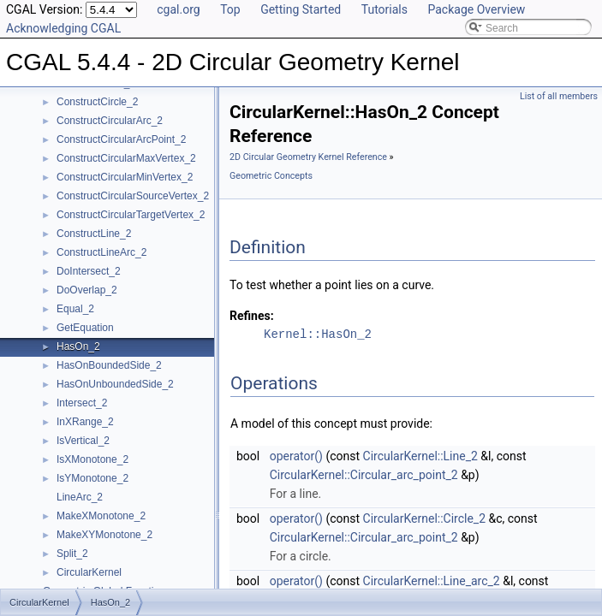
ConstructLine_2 (94, 234)
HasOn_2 (78, 346)
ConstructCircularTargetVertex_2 (131, 215)
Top (230, 9)
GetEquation (85, 328)
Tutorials (384, 9)
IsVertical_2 (83, 441)
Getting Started (300, 9)
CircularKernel (89, 572)
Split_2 (72, 554)
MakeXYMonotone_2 (104, 535)
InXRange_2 (85, 422)
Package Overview (476, 9)
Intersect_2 (82, 403)
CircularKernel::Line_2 (420, 456)
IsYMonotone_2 (92, 478)
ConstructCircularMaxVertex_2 (126, 158)
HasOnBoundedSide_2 (109, 365)
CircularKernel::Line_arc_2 (431, 581)
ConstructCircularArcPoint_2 (121, 139)
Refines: (251, 316)
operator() (296, 456)
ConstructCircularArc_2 (110, 121)
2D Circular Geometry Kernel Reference (308, 157)
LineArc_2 (80, 497)
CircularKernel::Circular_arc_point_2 (364, 475)
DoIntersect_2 (89, 271)
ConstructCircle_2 (97, 102)
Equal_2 (75, 309)
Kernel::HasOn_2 (318, 334)
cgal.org (178, 9)
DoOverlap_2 (87, 290)
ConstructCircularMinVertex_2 (125, 177)
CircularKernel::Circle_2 (424, 518)
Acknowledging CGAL (63, 28)
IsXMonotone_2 (92, 459)
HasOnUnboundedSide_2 (115, 384)
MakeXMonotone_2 (101, 516)
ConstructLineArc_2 (101, 252)
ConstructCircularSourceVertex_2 (133, 196)
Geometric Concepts (271, 175)
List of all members (559, 96)
